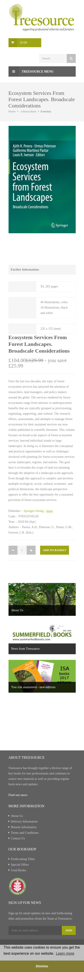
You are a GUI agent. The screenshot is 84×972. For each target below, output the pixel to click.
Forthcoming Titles (23, 859)
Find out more (18, 795)
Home (12, 111)
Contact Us (18, 838)
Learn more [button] (65, 953)
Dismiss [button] (42, 966)
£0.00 (23, 42)
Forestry (46, 111)
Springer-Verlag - (38, 511)
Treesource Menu (31, 71)
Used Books (18, 870)
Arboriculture (29, 111)
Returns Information (24, 827)
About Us (17, 816)
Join (68, 930)
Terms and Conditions (25, 832)
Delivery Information (24, 821)
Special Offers (20, 864)
